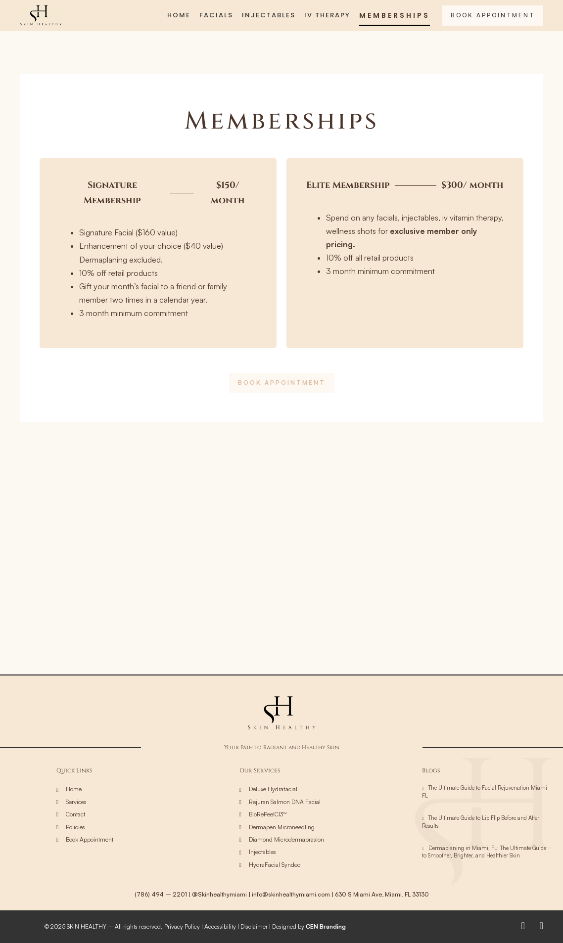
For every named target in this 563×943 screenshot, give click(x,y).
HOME (178, 15)
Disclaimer (254, 926)
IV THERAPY (327, 15)
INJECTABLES (268, 15)
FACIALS (216, 15)
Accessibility (220, 926)
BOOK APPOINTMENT (493, 15)
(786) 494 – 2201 (161, 894)
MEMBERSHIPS (394, 15)
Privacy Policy (182, 926)
